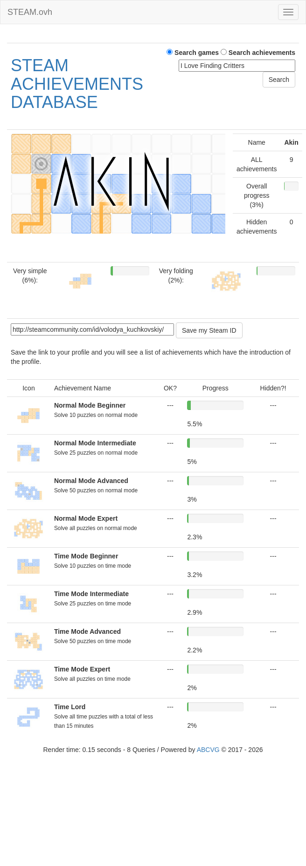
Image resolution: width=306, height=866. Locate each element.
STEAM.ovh (29, 12)
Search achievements (258, 52)
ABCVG (208, 749)
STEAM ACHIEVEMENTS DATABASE (77, 84)
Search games (193, 52)
